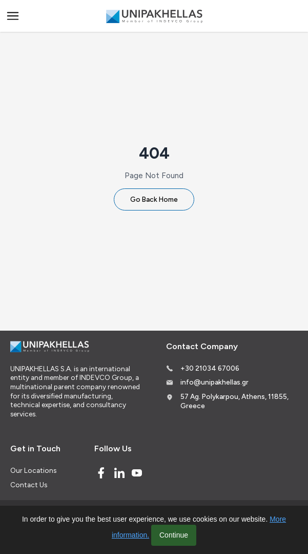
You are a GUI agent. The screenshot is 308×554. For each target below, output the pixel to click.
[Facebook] (101, 473)
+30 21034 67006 (209, 368)
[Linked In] (119, 473)
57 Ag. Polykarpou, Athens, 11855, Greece (234, 401)
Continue (173, 535)
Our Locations (33, 470)
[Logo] (154, 16)
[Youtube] (137, 472)
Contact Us (28, 485)
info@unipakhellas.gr (214, 382)
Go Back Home (154, 199)
